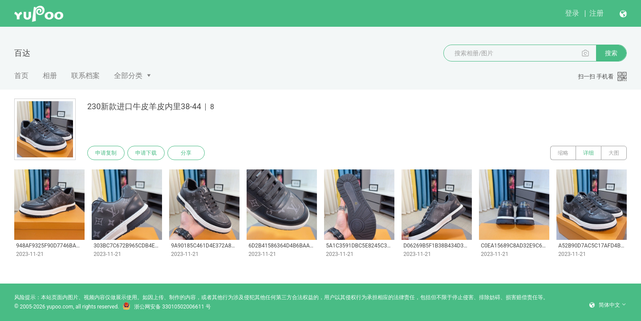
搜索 (611, 53)
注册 (596, 13)
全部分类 (128, 75)
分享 (186, 153)
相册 (50, 75)
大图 (614, 153)
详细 (588, 153)
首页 (21, 75)
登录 (572, 13)
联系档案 (85, 75)
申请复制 (106, 153)
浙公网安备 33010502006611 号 (166, 307)
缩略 (563, 153)
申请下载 (146, 153)
